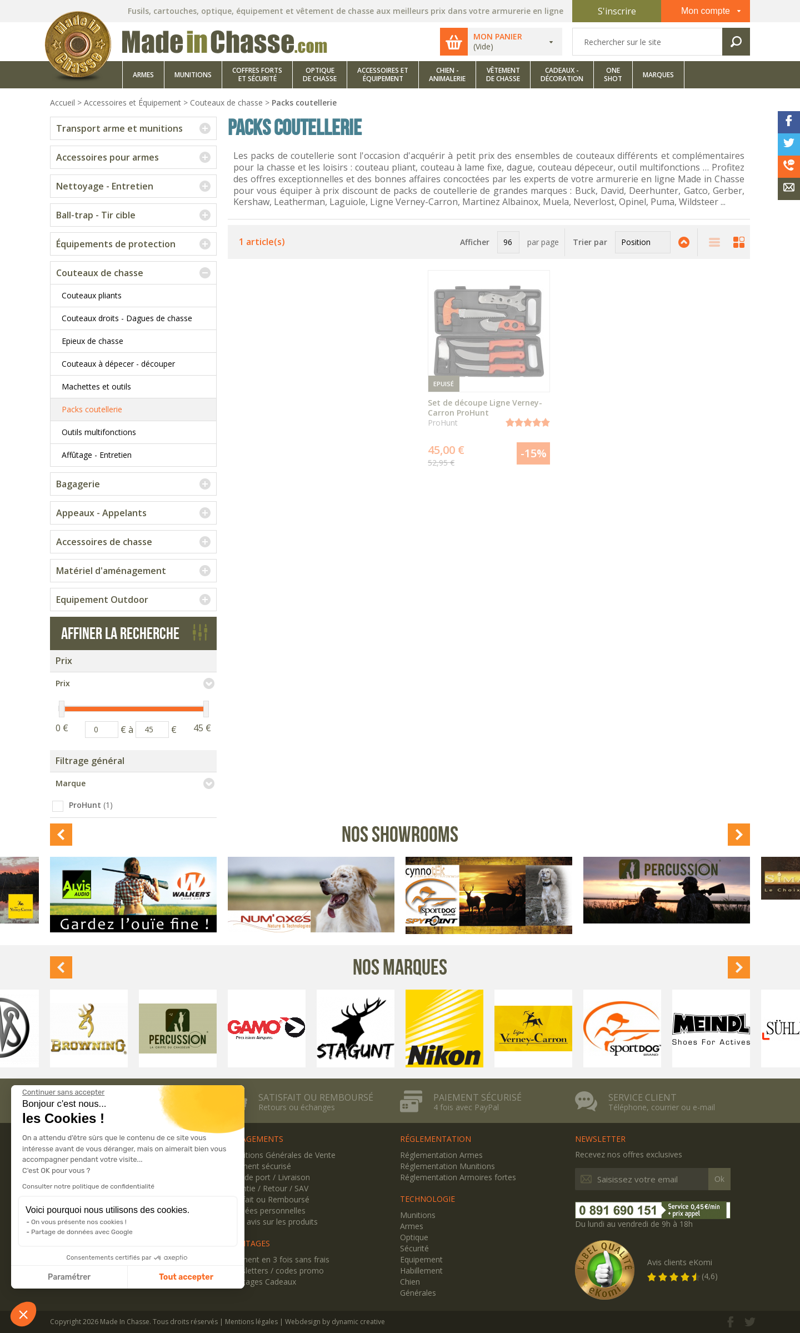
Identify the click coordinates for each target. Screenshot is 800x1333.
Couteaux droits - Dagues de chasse (127, 318)
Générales (418, 1292)
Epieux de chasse (92, 341)
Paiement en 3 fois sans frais (277, 1259)
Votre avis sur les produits (271, 1221)
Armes (411, 1226)
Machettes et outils (96, 386)
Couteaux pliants (92, 295)
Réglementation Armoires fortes (458, 1177)
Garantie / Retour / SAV (266, 1188)
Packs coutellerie (92, 409)
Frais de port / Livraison (267, 1177)
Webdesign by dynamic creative (335, 1321)
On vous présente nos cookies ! (79, 1222)
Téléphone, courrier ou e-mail (661, 1107)
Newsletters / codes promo (274, 1270)
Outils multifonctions (99, 432)
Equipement (421, 1259)
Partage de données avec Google (82, 1232)
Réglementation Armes (441, 1155)
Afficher (474, 242)
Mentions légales (251, 1321)
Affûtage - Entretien (97, 455)
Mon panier (502, 37)
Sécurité (414, 1248)
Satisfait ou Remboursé (267, 1199)
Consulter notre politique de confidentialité (88, 1186)
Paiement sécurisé (477, 1097)
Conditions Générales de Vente (280, 1155)
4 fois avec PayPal (466, 1107)
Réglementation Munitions (447, 1166)
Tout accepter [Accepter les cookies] (186, 1277)
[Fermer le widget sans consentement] (63, 1092)
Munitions (418, 1215)
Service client (642, 1097)
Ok (719, 1179)
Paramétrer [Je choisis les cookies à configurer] (69, 1277)
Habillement (421, 1270)
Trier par (590, 242)
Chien (410, 1281)
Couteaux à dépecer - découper (118, 363)
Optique (414, 1237)
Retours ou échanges (296, 1107)
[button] (23, 1314)
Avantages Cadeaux (260, 1281)
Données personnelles (265, 1210)
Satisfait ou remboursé (315, 1097)
